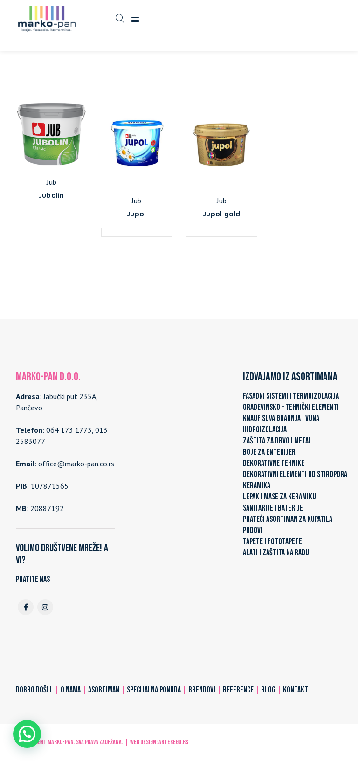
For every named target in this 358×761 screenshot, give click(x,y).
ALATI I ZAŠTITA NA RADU (276, 553)
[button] (27, 734)
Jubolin (51, 195)
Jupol (136, 213)
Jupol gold (222, 213)
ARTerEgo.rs (173, 742)
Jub (51, 182)
